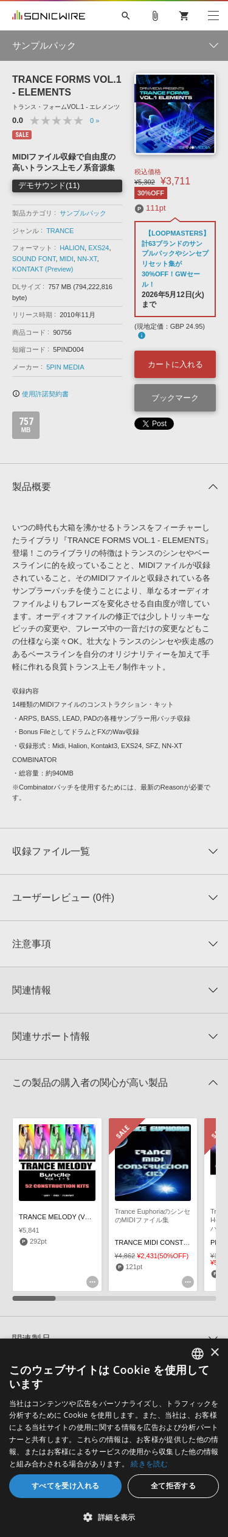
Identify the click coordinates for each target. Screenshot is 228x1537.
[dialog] (114, 1438)
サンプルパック (83, 213)
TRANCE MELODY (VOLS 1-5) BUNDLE (80, 1216)
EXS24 (98, 247)
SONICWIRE (48, 15)
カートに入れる (175, 364)
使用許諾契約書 (40, 393)
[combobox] (198, 1354)
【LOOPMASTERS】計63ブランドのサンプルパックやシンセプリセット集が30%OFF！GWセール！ (176, 258)
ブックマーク (175, 397)
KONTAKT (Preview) (42, 269)
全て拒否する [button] (173, 1485)
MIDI (67, 258)
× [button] (214, 1352)
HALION (72, 247)
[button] (114, 1517)
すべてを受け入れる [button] (66, 1485)
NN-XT (87, 258)
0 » (94, 120)
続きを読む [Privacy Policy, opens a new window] (149, 1463)
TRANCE (60, 230)
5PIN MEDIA (65, 367)
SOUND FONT (34, 258)
